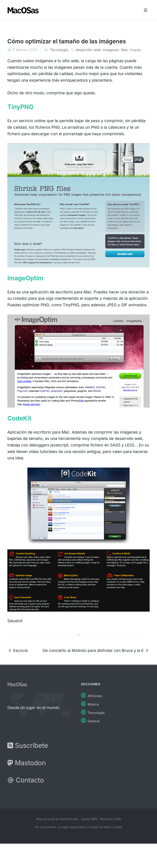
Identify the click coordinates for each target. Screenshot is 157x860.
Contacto (25, 780)
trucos (135, 50)
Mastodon (26, 763)
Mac (124, 50)
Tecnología (59, 50)
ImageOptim (25, 278)
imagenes (111, 50)
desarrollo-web (88, 50)
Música (90, 703)
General (90, 720)
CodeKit (19, 418)
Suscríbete (27, 746)
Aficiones (91, 695)
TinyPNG (20, 106)
